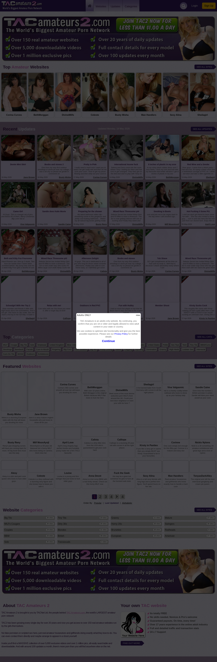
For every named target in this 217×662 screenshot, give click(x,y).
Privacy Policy (121, 334)
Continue (108, 341)
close (138, 315)
